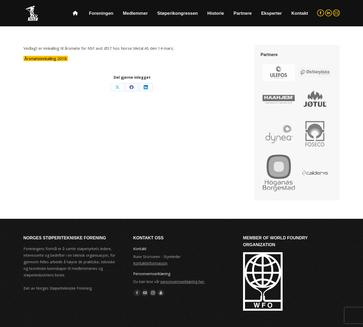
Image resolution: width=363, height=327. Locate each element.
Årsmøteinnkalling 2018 (46, 58)
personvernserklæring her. (183, 281)
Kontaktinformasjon (150, 263)
